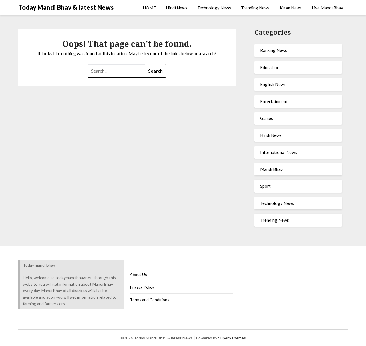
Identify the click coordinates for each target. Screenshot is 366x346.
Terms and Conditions (149, 299)
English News (273, 84)
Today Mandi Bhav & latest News (66, 7)
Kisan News (291, 7)
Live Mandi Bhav (327, 7)
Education (269, 67)
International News (278, 152)
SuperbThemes (232, 337)
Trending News (255, 7)
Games (266, 118)
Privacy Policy (142, 287)
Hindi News (176, 7)
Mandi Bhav (271, 169)
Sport (265, 186)
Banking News (273, 50)
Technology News (214, 7)
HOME (149, 7)
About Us (138, 274)
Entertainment (274, 101)
